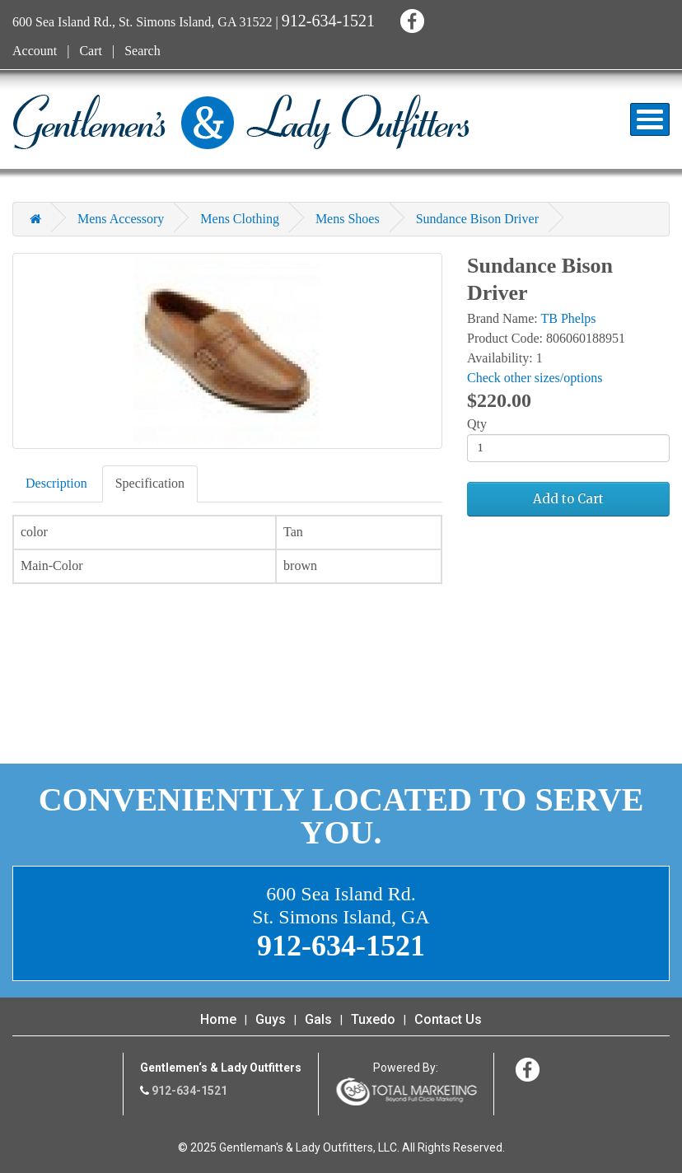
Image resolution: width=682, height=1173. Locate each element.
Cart (90, 51)
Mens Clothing (239, 219)
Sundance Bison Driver (477, 219)
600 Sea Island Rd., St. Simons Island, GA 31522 (142, 22)
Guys (270, 1019)
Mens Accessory (120, 219)
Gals (318, 1019)
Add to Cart (568, 499)
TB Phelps (568, 318)
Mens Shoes (347, 219)
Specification (150, 483)
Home (218, 1019)
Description (56, 483)
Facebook (409, 18)
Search (142, 51)
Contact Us (448, 1019)
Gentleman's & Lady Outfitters (240, 122)
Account (34, 51)
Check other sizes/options (534, 378)
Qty (477, 424)
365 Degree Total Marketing (406, 1091)
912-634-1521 (328, 21)
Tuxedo (373, 1019)
